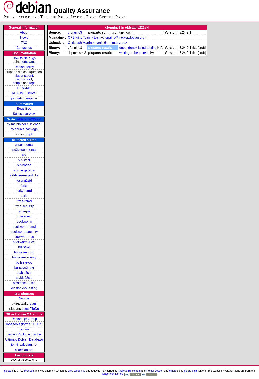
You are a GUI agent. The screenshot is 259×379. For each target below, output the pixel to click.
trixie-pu (24, 211)
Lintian (24, 329)
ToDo (35, 308)
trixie (24, 195)
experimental (24, 144)
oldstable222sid (29, 119)
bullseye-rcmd (24, 252)
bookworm (24, 221)
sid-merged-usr (24, 170)
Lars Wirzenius (76, 370)
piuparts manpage (24, 98)
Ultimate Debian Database (24, 339)
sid (24, 154)
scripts (17, 83)
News (24, 37)
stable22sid (24, 277)
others (172, 370)
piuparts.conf (23, 75)
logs (32, 83)
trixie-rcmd (24, 201)
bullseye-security (24, 257)
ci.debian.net (24, 350)
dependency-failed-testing (137, 47)
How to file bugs (24, 58)
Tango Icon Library (112, 373)
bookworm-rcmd (24, 226)
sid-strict (24, 160)
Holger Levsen (154, 370)
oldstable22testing (24, 288)
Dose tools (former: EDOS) (24, 324)
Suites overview (24, 113)
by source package (24, 129)
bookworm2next (24, 242)
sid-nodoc (24, 165)
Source (24, 298)
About (24, 32)
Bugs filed (24, 108)
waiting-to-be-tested (133, 53)
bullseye (24, 247)
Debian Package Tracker (24, 334)
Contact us (24, 47)
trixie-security (24, 206)
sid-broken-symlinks (24, 175)
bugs (33, 303)
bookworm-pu (24, 236)
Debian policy (24, 67)
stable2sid (24, 272)
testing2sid (24, 180)
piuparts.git (190, 370)
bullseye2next (24, 267)
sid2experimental (24, 149)
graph (29, 134)
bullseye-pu (24, 262)
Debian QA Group (24, 319)
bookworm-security (24, 231)
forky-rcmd (24, 190)
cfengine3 (75, 32)
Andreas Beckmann (129, 370)
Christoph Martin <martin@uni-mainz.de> (97, 42)
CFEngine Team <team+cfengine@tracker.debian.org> (107, 37)
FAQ (24, 42)
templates (28, 61)
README (24, 88)
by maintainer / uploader (24, 124)
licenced (29, 370)
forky (24, 185)
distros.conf (23, 79)
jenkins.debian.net (24, 344)
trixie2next (24, 216)
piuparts (8, 370)
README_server (24, 93)
